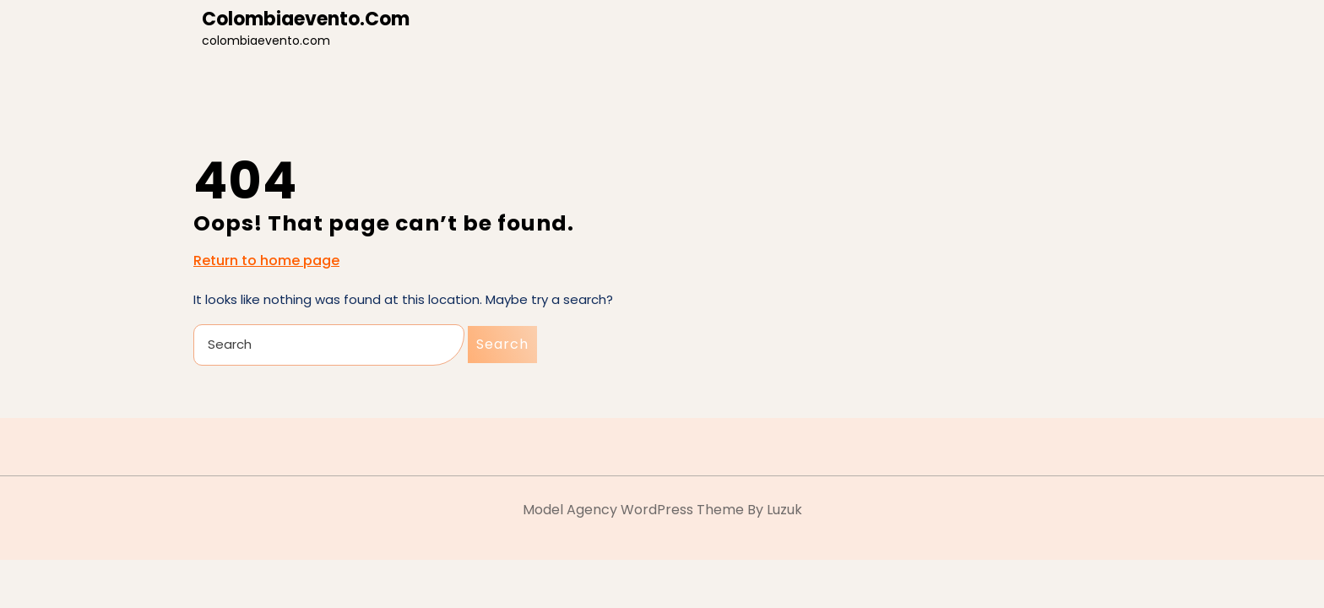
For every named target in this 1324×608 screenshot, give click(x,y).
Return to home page (266, 261)
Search (502, 344)
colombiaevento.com (306, 19)
